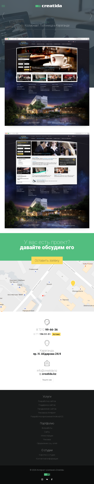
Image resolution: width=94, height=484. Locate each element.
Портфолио (47, 423)
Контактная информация (47, 459)
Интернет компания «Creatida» (48, 6)
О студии (47, 450)
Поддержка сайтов (47, 405)
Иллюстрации (47, 436)
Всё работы (47, 428)
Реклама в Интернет (47, 413)
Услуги (47, 396)
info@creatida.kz (47, 370)
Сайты (47, 432)
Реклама (47, 439)
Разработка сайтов (47, 401)
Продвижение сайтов (47, 409)
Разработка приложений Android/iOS (47, 416)
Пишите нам (47, 380)
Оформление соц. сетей (47, 443)
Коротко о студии (47, 455)
